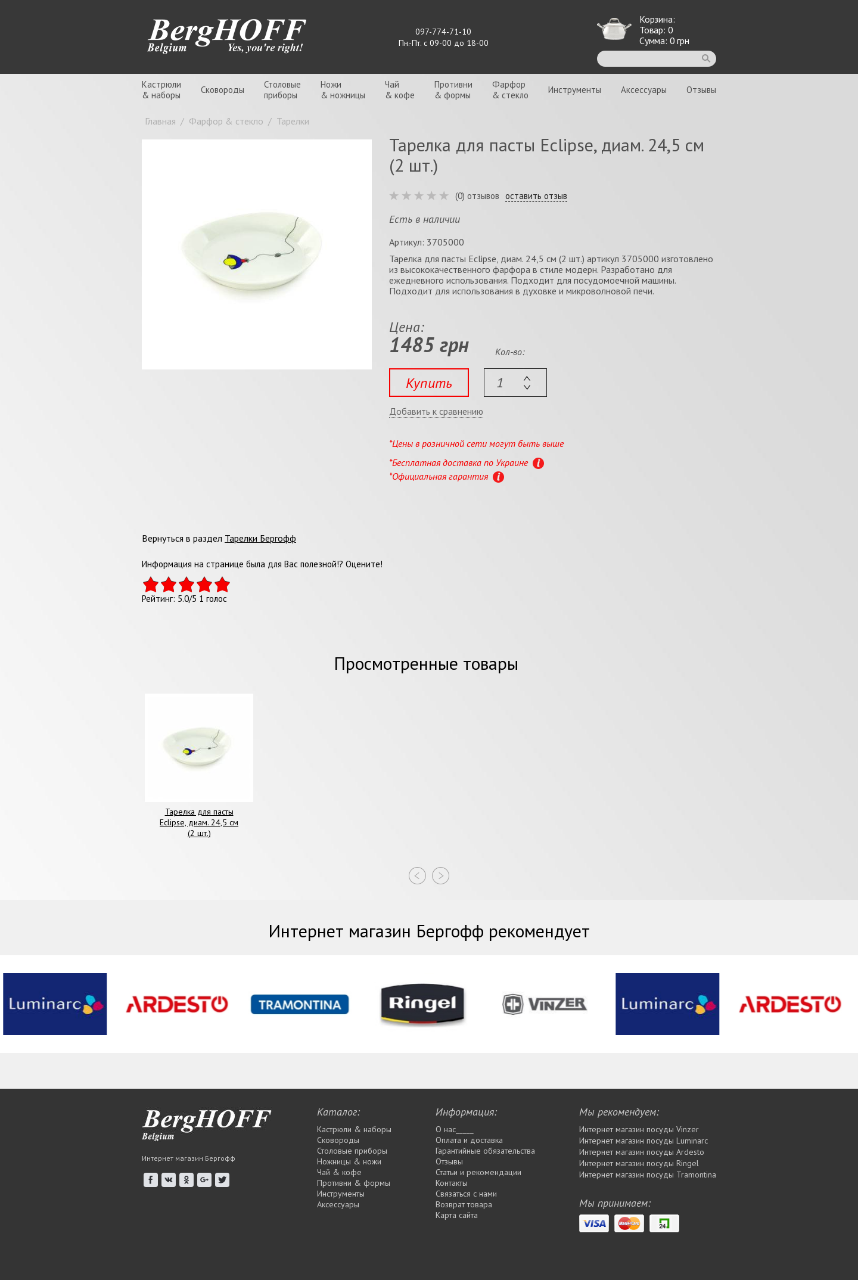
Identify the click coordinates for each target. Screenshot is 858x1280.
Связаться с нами (466, 1193)
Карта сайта (457, 1215)
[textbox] (515, 382)
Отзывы (701, 89)
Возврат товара (464, 1204)
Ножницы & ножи (349, 1161)
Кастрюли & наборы (354, 1129)
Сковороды (222, 89)
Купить (429, 383)
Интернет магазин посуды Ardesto (641, 1152)
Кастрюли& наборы (161, 90)
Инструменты (574, 89)
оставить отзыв (536, 196)
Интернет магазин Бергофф (188, 1158)
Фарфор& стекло (510, 90)
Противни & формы (353, 1183)
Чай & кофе (339, 1172)
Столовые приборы (352, 1150)
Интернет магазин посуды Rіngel (639, 1163)
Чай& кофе (400, 90)
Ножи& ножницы (343, 90)
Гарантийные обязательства (485, 1150)
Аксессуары (644, 89)
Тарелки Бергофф (260, 538)
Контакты (452, 1183)
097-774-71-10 (443, 31)
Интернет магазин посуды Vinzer (639, 1129)
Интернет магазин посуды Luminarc (643, 1140)
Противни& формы (453, 90)
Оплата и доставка (469, 1140)
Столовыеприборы (282, 90)
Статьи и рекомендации (478, 1172)
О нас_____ (455, 1129)
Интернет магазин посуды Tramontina (647, 1174)
